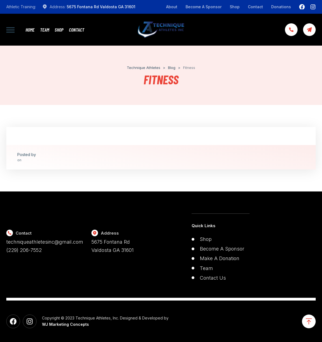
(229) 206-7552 (24, 250)
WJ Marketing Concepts (65, 324)
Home (30, 30)
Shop (235, 6)
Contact (255, 6)
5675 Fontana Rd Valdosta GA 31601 (101, 6)
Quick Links (203, 225)
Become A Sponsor (204, 6)
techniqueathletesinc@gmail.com (44, 242)
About (171, 6)
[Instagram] (313, 7)
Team (44, 30)
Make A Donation (219, 258)
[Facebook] (302, 7)
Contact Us (213, 278)
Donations (281, 6)
